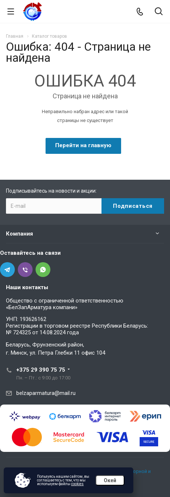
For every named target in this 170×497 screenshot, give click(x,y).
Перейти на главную (83, 145)
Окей (110, 480)
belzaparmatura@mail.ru (46, 393)
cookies (77, 484)
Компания (19, 233)
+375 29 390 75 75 (40, 369)
